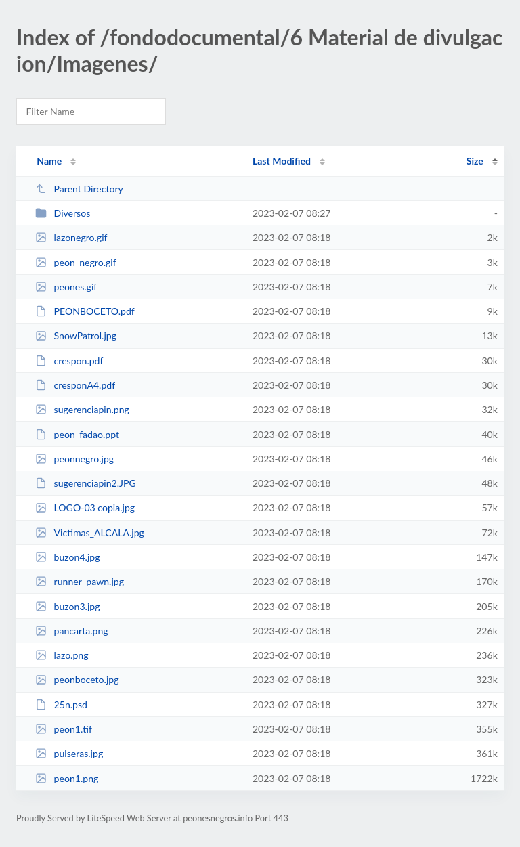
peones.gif (66, 286)
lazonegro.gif (71, 237)
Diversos (62, 213)
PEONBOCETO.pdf (85, 311)
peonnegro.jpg (74, 458)
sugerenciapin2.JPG (85, 483)
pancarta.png (71, 630)
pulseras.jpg (69, 753)
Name (49, 161)
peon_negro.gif (75, 262)
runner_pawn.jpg (79, 581)
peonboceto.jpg (76, 679)
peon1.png (66, 778)
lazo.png (61, 655)
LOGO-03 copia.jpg (85, 507)
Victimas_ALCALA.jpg (89, 532)
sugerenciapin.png (82, 409)
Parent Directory (79, 188)
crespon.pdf (69, 360)
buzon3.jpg (67, 606)
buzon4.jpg (67, 557)
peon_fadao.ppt (77, 434)
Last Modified (282, 161)
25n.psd (61, 704)
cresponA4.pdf (75, 385)
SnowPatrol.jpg (75, 335)
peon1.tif (63, 729)
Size (475, 161)
